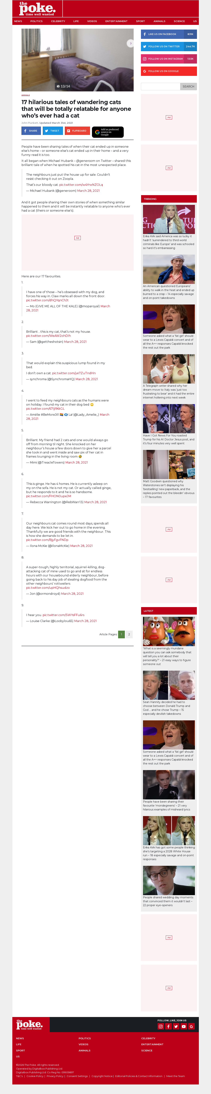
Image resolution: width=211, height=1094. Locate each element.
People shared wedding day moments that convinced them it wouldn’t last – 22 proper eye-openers (168, 901)
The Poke (37, 8)
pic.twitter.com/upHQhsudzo (48, 588)
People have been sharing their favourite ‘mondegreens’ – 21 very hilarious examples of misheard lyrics (166, 805)
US (195, 21)
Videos (92, 21)
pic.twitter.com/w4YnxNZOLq (81, 185)
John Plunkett (29, 122)
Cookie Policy (35, 1076)
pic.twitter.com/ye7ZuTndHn (74, 373)
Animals (159, 21)
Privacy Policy (55, 1076)
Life (76, 21)
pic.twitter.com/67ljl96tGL (45, 408)
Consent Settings (77, 1076)
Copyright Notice (102, 1076)
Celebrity (58, 21)
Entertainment (116, 21)
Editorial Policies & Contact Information (138, 1076)
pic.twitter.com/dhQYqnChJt (47, 300)
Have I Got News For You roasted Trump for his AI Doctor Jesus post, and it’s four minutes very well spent (168, 439)
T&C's (19, 1076)
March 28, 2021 (88, 191)
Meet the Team (175, 1076)
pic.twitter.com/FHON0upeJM (48, 496)
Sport (140, 21)
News (18, 21)
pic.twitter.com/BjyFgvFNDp (47, 540)
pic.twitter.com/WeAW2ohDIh (48, 336)
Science (179, 21)
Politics (36, 21)
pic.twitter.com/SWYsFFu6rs (63, 615)
